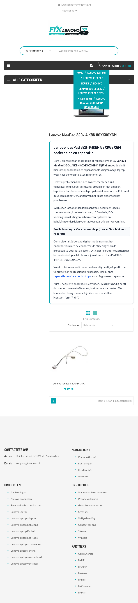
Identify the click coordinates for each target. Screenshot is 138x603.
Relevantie (98, 325)
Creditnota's (85, 469)
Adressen (83, 476)
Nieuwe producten (21, 498)
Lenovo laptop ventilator (24, 563)
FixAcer (82, 566)
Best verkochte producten (26, 505)
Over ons (83, 511)
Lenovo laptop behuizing (24, 524)
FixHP (81, 560)
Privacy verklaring (88, 498)
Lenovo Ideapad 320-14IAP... (69, 383)
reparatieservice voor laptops (72, 276)
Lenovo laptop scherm (23, 550)
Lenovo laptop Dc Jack (23, 531)
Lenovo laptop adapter (23, 518)
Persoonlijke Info (87, 456)
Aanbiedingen (18, 492)
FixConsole (84, 586)
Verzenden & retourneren (92, 492)
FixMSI (82, 592)
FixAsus (82, 573)
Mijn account (81, 450)
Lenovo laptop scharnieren (26, 544)
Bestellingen (85, 463)
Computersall (85, 553)
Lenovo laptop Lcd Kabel (24, 537)
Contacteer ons (87, 524)
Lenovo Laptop (19, 511)
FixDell (82, 579)
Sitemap (82, 531)
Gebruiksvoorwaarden (90, 505)
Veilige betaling (86, 518)
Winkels (82, 537)
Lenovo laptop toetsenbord (26, 557)
